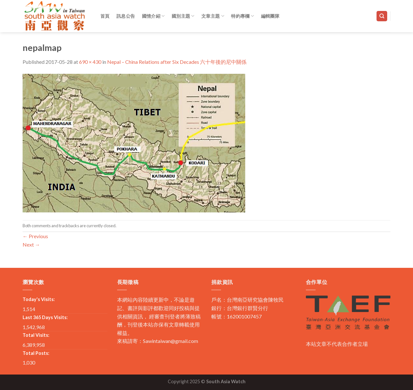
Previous (35, 236)
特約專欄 (242, 16)
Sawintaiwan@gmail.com (170, 341)
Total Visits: (36, 335)
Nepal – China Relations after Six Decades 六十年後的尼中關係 (177, 62)
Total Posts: (36, 353)
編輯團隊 (270, 16)
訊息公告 (125, 16)
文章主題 (212, 16)
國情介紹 (153, 16)
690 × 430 (90, 62)
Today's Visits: (39, 299)
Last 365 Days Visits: (45, 317)
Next (31, 244)
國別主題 (183, 16)
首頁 (105, 16)
